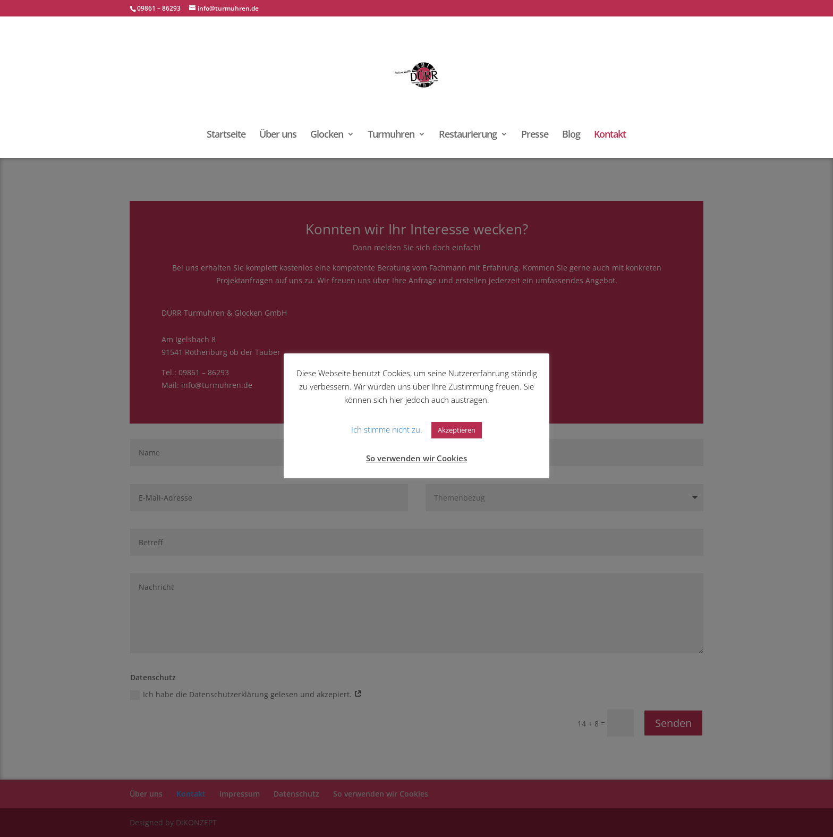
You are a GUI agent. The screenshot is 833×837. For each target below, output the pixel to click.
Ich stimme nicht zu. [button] (386, 429)
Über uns (277, 135)
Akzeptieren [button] (456, 430)
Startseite (226, 135)
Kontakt (610, 135)
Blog (571, 135)
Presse (534, 135)
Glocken (326, 135)
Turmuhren (391, 135)
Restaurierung (468, 135)
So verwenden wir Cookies (416, 458)
